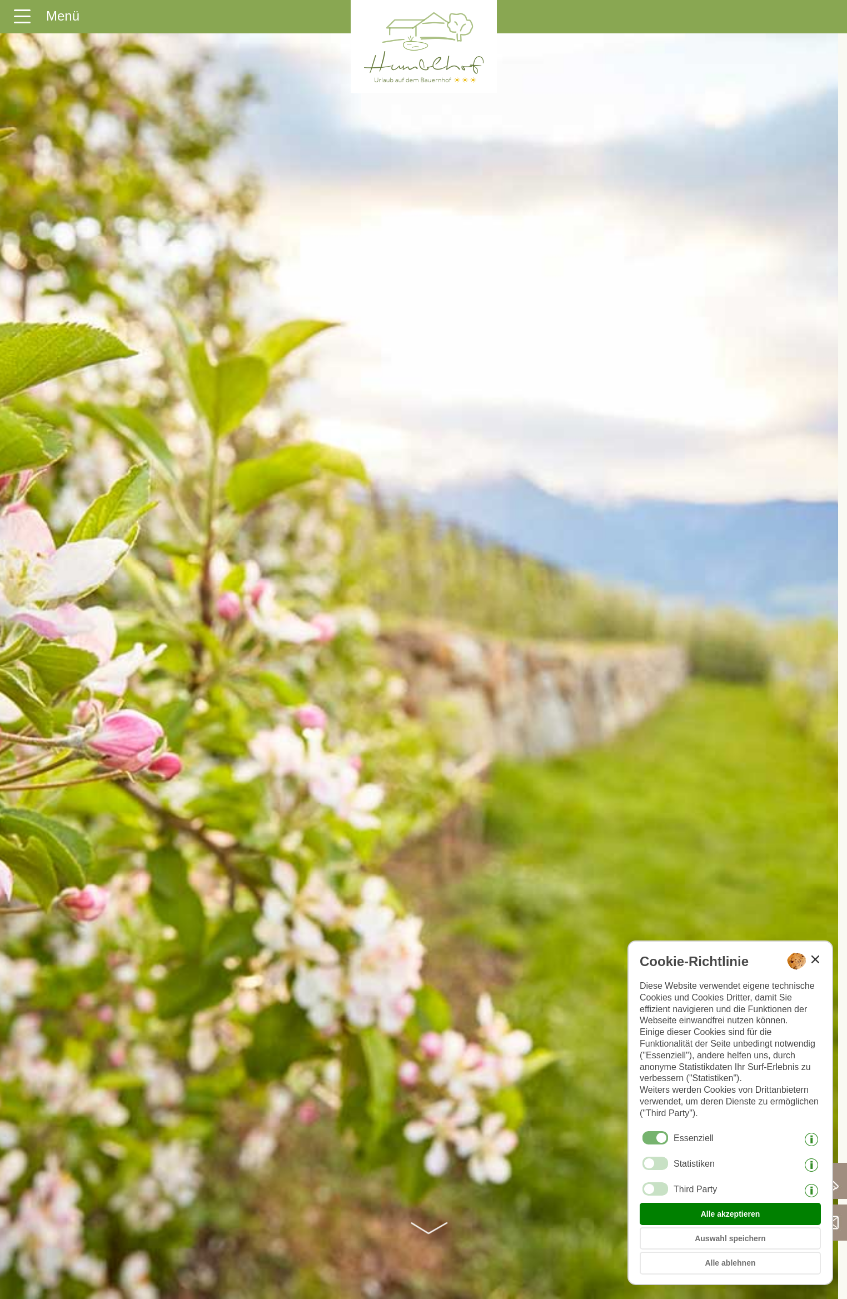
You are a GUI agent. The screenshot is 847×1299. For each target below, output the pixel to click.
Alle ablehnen (730, 1262)
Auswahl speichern (730, 1238)
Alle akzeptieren (730, 1214)
